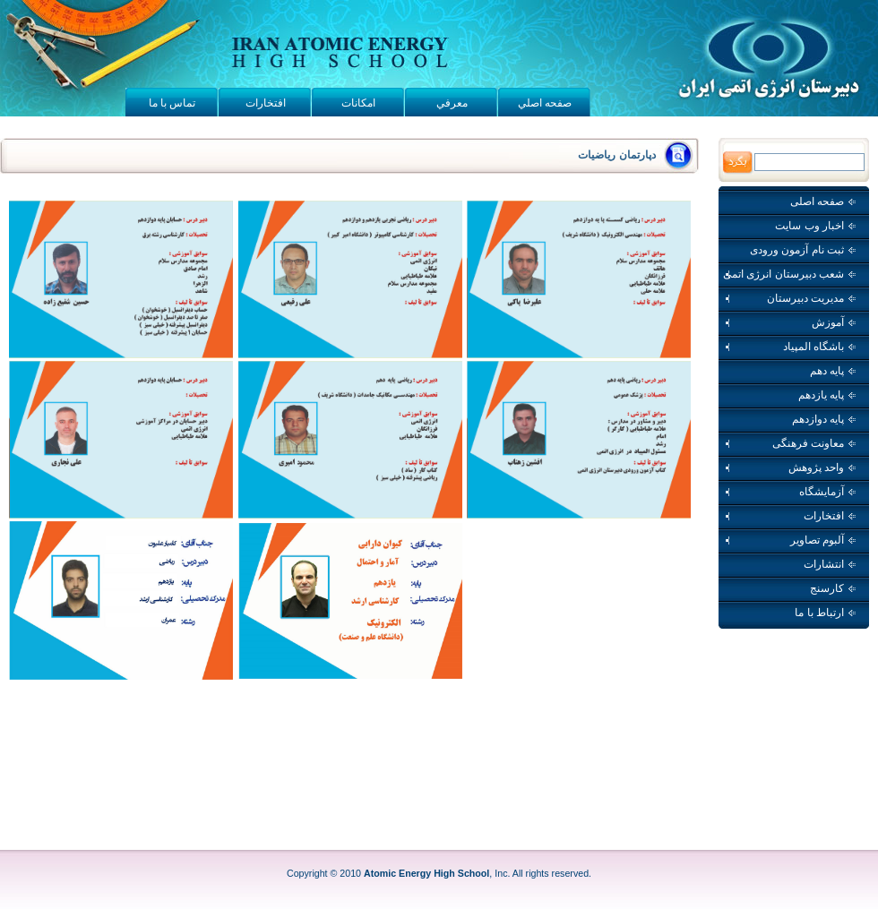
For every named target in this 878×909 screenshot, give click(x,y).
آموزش (789, 322)
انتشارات (830, 564)
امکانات (358, 103)
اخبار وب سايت (815, 225)
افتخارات (265, 103)
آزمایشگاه (789, 492)
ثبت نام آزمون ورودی (803, 250)
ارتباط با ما (825, 612)
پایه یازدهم (827, 395)
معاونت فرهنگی (789, 443)
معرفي (452, 103)
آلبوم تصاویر (789, 540)
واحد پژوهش (789, 467)
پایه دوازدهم (824, 419)
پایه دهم (833, 370)
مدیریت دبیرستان (789, 298)
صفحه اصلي (545, 103)
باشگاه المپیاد (789, 346)
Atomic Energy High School (426, 873)
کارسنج (833, 588)
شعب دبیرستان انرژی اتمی (789, 274)
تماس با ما (172, 103)
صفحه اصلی (823, 201)
